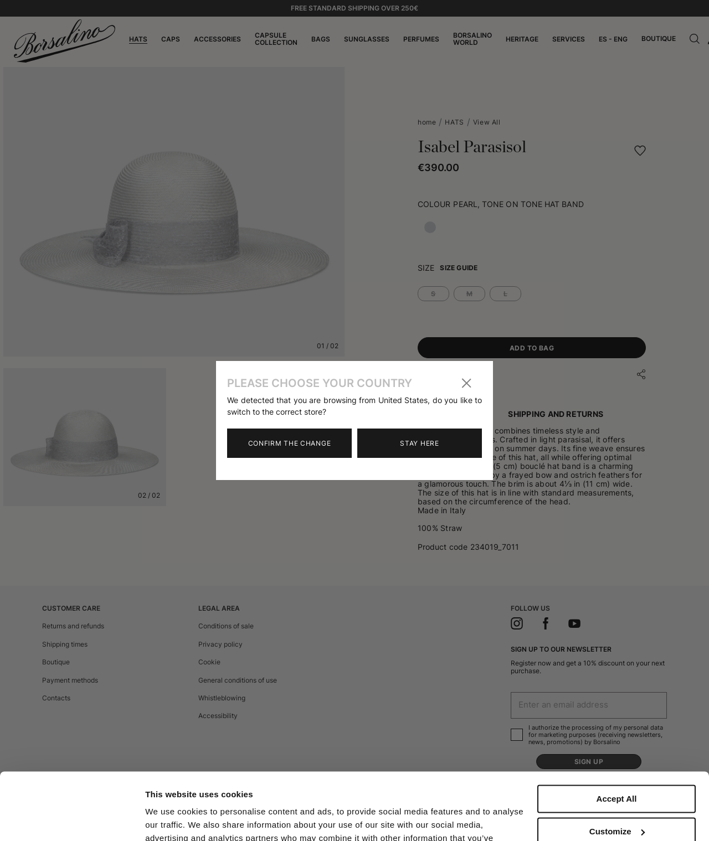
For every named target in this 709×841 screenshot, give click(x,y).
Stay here (419, 443)
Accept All (617, 736)
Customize (617, 768)
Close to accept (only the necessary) (616, 805)
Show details (171, 819)
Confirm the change (289, 443)
